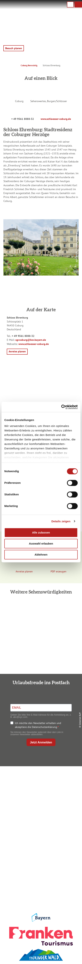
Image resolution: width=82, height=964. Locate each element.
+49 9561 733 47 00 (43, 797)
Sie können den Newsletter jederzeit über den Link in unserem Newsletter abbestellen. (36, 733)
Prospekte (40, 845)
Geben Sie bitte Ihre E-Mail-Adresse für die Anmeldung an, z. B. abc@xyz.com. (40, 716)
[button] (78, 4)
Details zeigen (60, 521)
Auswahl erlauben (41, 543)
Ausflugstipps (40, 851)
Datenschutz (40, 877)
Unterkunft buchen (40, 839)
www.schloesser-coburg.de (56, 119)
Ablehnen (41, 554)
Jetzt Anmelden (41, 742)
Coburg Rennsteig (29, 65)
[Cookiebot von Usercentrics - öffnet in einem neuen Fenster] (61, 407)
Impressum (40, 871)
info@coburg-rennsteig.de (45, 801)
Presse (40, 883)
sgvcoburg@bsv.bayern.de (30, 340)
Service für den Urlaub (40, 889)
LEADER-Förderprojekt (40, 895)
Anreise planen (40, 833)
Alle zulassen (41, 532)
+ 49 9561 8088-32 (22, 119)
